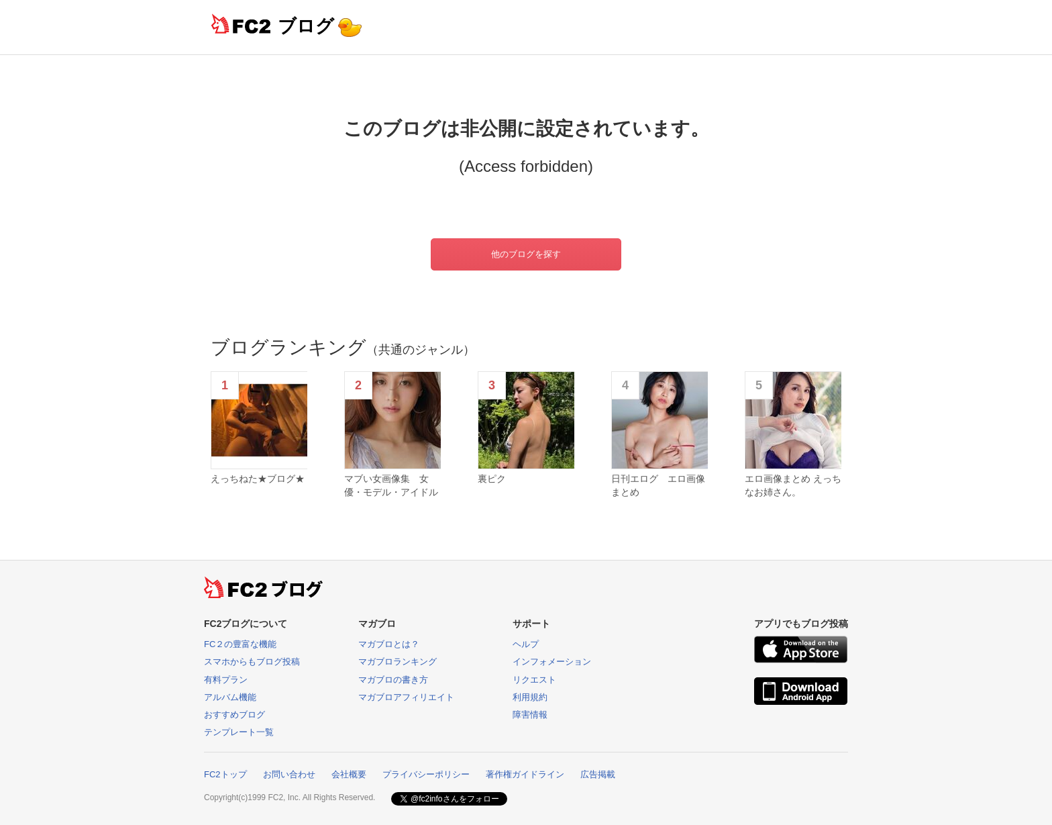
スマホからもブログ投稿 (252, 662)
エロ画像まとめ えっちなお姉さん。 (793, 485)
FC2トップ (225, 774)
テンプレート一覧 (239, 732)
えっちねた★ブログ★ (258, 478)
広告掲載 (597, 774)
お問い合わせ (289, 774)
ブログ (306, 25)
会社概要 (348, 774)
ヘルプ (526, 644)
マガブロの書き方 (393, 680)
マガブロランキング (397, 662)
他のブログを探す (526, 254)
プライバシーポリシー (426, 774)
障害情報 (530, 715)
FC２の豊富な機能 (240, 644)
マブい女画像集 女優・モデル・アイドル (391, 485)
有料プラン (226, 680)
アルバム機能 (230, 697)
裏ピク (492, 478)
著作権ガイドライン (525, 774)
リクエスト (534, 680)
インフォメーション (552, 662)
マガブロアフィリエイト (406, 697)
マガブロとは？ (388, 644)
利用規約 (530, 697)
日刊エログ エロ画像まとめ (658, 485)
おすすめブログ (234, 715)
